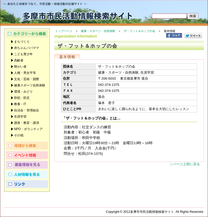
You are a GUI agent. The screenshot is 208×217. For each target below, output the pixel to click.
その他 (18, 135)
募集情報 (27, 165)
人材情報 (27, 174)
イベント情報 (27, 155)
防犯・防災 (22, 98)
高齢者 (18, 60)
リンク (27, 184)
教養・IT (20, 104)
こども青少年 (23, 54)
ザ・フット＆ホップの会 (139, 31)
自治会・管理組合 (26, 110)
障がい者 (20, 66)
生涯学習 (20, 116)
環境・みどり (23, 91)
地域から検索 (27, 145)
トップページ (63, 31)
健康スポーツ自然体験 (29, 85)
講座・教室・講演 (26, 123)
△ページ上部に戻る (185, 164)
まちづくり (22, 41)
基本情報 (67, 57)
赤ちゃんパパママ (26, 48)
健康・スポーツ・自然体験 (98, 31)
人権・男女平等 (25, 73)
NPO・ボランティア (28, 129)
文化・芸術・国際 (26, 79)
